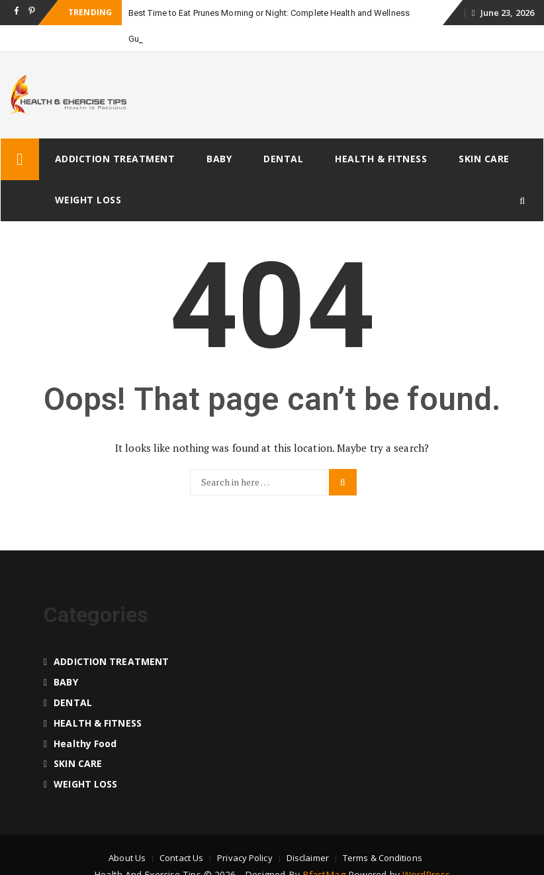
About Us (127, 858)
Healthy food (85, 743)
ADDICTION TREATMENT (115, 158)
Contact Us (181, 858)
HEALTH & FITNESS (381, 158)
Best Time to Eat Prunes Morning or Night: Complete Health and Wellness (269, 13)
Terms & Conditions (382, 858)
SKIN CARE (484, 158)
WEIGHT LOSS (88, 199)
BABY (219, 158)
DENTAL (283, 158)
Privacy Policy (244, 858)
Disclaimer (308, 858)
